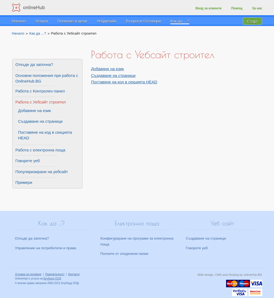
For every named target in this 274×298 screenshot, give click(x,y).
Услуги (41, 21)
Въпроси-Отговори (143, 21)
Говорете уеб (27, 160)
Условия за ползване (28, 274)
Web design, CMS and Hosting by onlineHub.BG (229, 274)
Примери (23, 182)
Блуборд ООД (52, 278)
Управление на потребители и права (45, 248)
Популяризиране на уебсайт (41, 171)
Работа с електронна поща (40, 150)
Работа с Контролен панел (40, 91)
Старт (252, 21)
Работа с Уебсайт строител (40, 102)
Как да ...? (179, 21)
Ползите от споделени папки (124, 254)
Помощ (236, 8)
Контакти (73, 274)
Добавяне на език (107, 68)
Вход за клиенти (209, 8)
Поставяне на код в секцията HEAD (124, 82)
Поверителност (54, 274)
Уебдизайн (106, 21)
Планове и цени (72, 21)
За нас (257, 8)
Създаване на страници (113, 75)
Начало (19, 21)
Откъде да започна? (34, 64)
